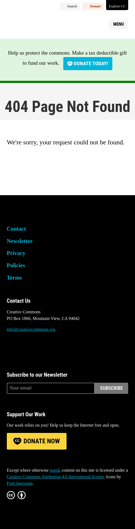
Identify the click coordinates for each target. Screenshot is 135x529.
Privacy (16, 253)
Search (72, 6)
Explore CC (117, 6)
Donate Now (41, 441)
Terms (14, 277)
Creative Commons (33, 23)
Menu (118, 24)
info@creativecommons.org (31, 329)
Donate (95, 6)
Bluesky (11, 350)
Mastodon (26, 350)
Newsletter (20, 241)
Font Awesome (20, 483)
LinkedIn (41, 350)
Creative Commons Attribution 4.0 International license (55, 476)
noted (54, 470)
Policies (16, 265)
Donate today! (91, 63)
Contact (16, 228)
